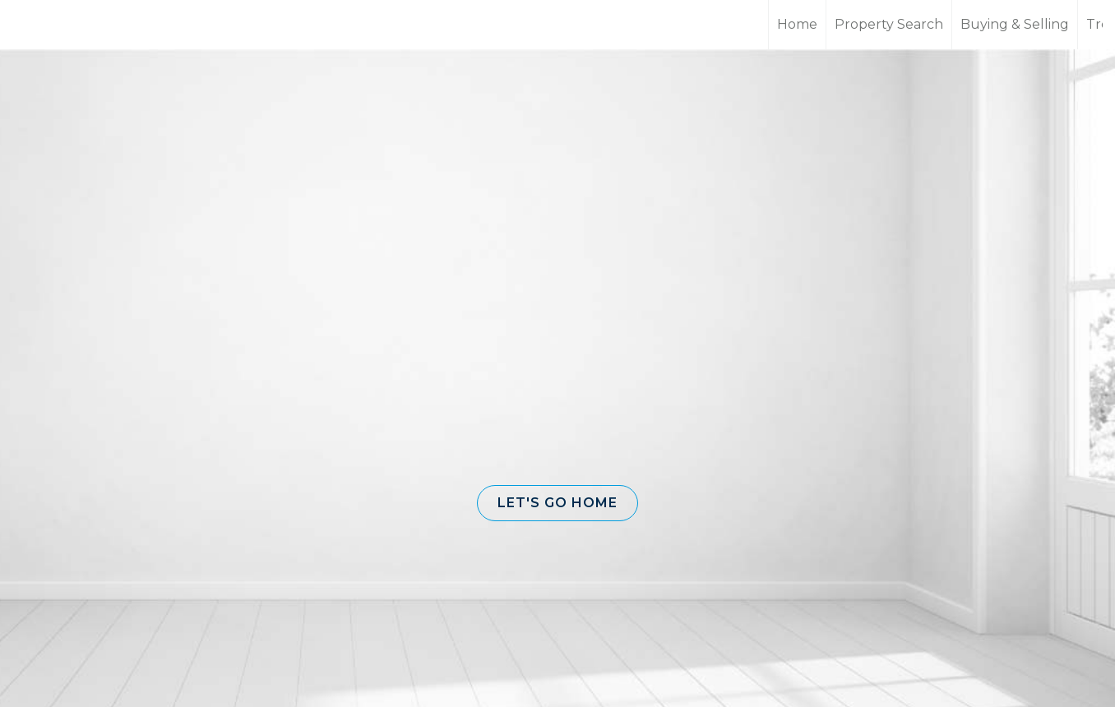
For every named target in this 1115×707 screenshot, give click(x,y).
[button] (557, 503)
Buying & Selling (1014, 24)
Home (797, 24)
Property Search (889, 24)
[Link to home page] (74, 24)
